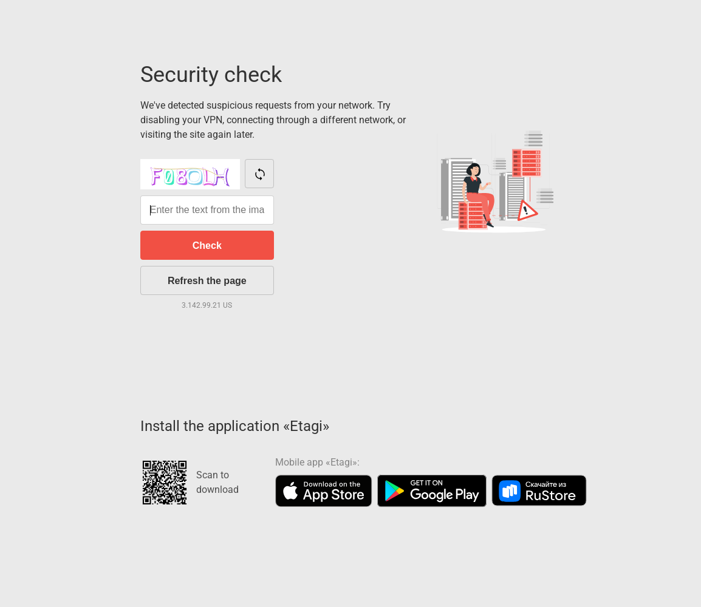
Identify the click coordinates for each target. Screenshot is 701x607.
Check (207, 245)
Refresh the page (207, 281)
